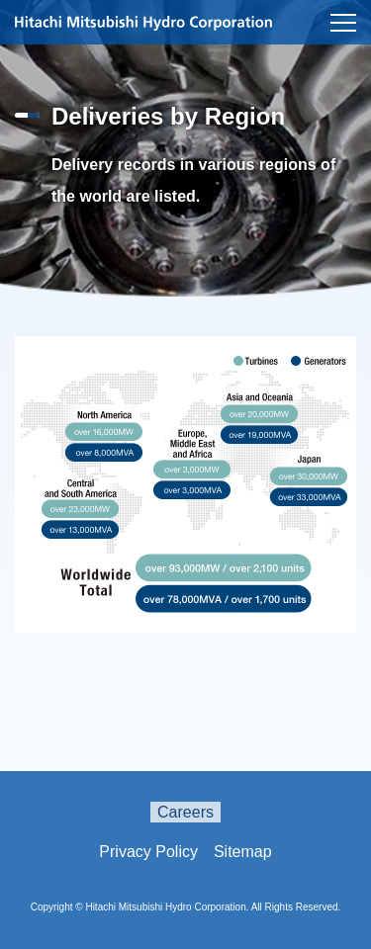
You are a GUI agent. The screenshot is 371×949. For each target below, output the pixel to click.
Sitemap (243, 851)
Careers (185, 812)
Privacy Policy (148, 851)
